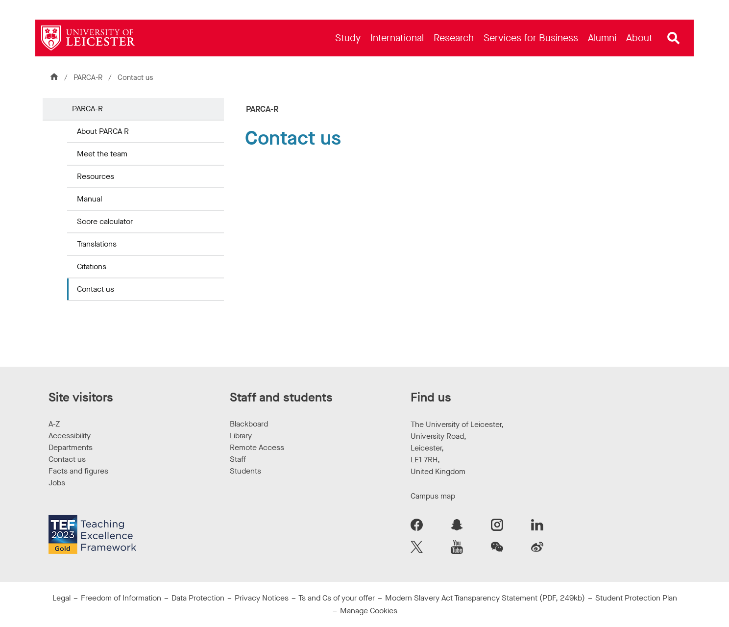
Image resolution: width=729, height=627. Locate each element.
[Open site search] (673, 38)
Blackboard (249, 424)
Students (245, 471)
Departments (71, 447)
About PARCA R (103, 131)
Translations (97, 244)
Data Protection (197, 598)
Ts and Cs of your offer (336, 598)
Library (241, 435)
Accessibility (70, 435)
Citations (91, 266)
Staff (238, 459)
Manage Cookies (368, 610)
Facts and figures (78, 471)
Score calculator (105, 221)
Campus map (433, 496)
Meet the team (102, 154)
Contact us (95, 289)
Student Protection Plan (636, 598)
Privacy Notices (262, 598)
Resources (95, 176)
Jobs (57, 482)
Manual (89, 199)
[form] (463, 253)
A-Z (54, 424)
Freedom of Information (121, 598)
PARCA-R (87, 77)
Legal (61, 598)
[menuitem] (347, 38)
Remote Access (257, 447)
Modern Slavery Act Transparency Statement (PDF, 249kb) (485, 598)
